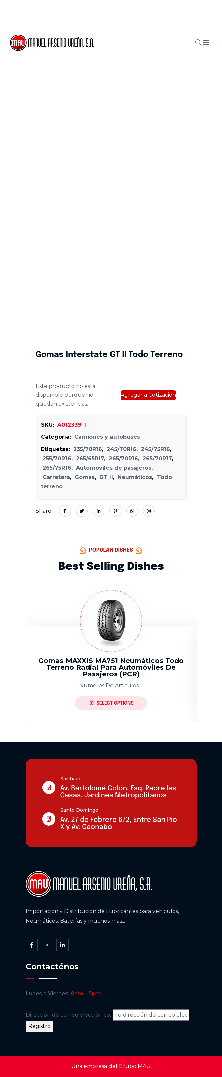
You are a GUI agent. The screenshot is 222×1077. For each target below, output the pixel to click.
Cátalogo (113, 42)
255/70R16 (57, 458)
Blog (146, 42)
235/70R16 (87, 449)
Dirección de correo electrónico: (107, 1015)
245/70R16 (121, 449)
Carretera (56, 477)
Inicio (108, 19)
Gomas (85, 477)
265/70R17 (157, 458)
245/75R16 (155, 449)
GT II (106, 477)
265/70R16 (123, 458)
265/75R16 (57, 468)
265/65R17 (90, 458)
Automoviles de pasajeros (113, 468)
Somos (138, 19)
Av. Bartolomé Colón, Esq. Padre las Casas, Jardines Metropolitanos (118, 792)
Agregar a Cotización (148, 395)
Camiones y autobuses (107, 437)
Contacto (114, 65)
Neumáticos (135, 477)
